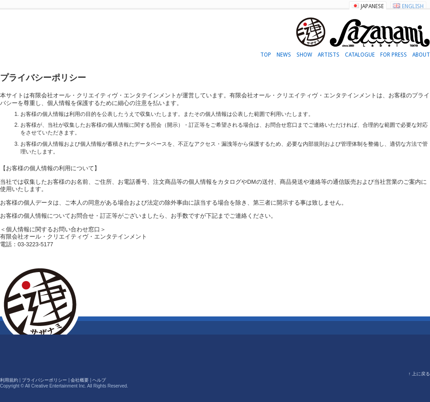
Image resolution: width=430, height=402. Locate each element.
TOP (265, 55)
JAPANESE (372, 6)
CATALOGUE (360, 55)
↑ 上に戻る (419, 373)
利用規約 (9, 380)
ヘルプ (99, 380)
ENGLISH (413, 6)
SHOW (304, 55)
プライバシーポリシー (44, 380)
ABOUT (421, 55)
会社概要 (80, 380)
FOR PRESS (393, 55)
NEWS (284, 55)
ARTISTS (328, 55)
